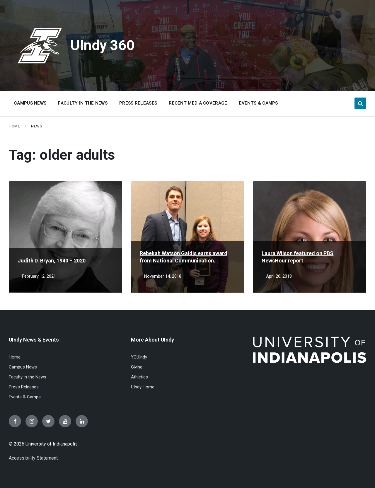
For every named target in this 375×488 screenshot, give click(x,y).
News (36, 126)
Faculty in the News (27, 377)
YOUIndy (139, 357)
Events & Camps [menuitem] (258, 103)
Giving (136, 367)
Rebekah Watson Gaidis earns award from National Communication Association (183, 257)
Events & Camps (25, 397)
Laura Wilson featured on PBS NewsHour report (297, 257)
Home (14, 126)
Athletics (139, 377)
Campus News (23, 367)
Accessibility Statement (33, 458)
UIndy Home (142, 387)
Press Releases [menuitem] (138, 103)
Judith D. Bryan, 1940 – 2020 (52, 260)
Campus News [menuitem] (30, 103)
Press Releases (24, 387)
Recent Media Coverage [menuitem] (198, 103)
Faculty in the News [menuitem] (83, 103)
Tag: (62, 154)
